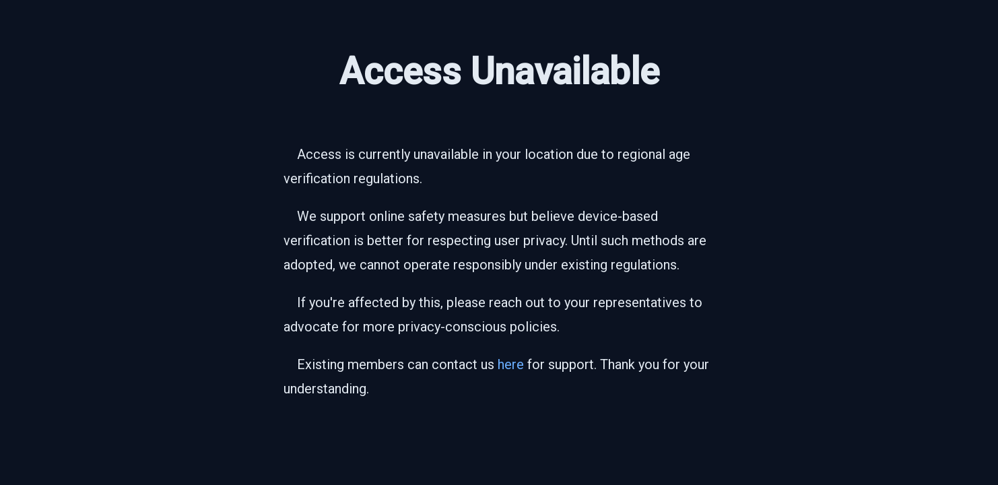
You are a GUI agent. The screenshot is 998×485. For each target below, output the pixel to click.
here (511, 364)
